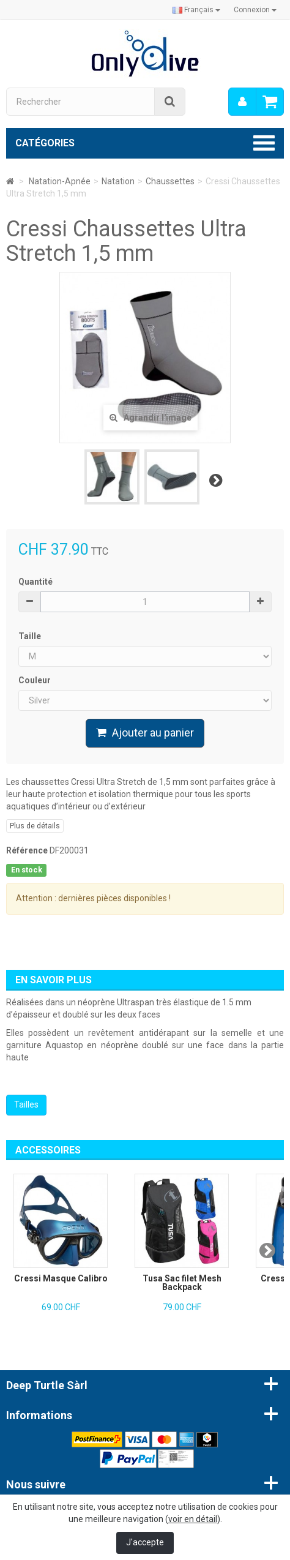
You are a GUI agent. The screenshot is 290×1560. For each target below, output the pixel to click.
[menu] (242, 102)
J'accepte (145, 1542)
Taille (30, 636)
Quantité (35, 582)
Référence (27, 850)
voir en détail (192, 1519)
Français (196, 10)
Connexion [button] (255, 10)
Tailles (26, 1104)
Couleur (35, 680)
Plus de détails (35, 826)
